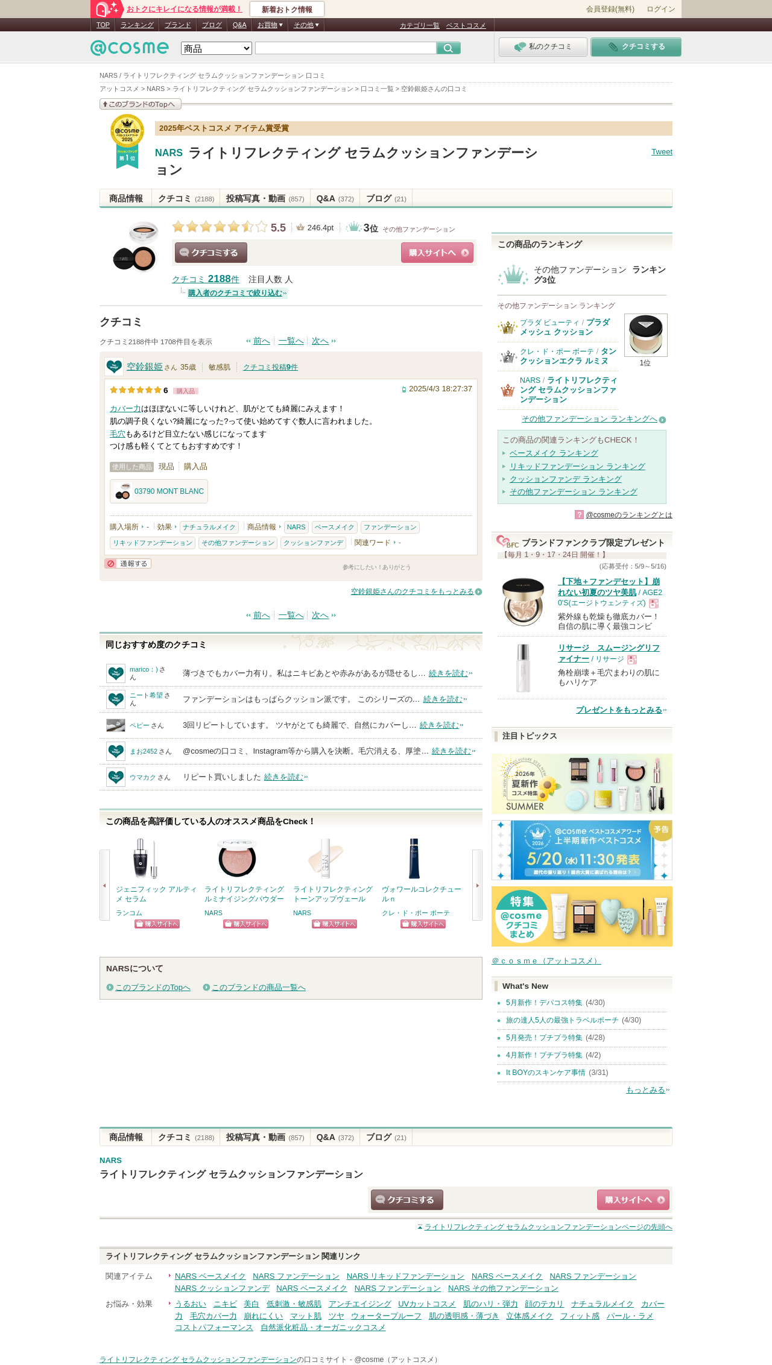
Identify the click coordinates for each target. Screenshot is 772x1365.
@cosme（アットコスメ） (397, 1359)
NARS (169, 153)
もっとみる (645, 1089)
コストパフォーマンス (214, 1327)
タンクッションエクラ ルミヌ (568, 356)
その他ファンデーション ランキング (574, 491)
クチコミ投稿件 (270, 367)
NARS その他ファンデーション (503, 1288)
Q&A (240, 24)
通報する (127, 563)
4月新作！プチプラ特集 (544, 1055)
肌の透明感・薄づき (464, 1315)
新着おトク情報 (287, 9)
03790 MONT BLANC (159, 491)
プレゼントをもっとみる (619, 709)
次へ (320, 340)
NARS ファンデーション (296, 1276)
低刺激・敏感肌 (294, 1303)
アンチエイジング (360, 1303)
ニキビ (225, 1303)
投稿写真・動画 (265, 198)
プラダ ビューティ (550, 322)
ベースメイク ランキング (554, 453)
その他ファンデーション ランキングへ (589, 418)
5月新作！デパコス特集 (544, 1002)
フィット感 (580, 1315)
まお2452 (143, 751)
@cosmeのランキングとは (629, 515)
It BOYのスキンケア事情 (546, 1072)
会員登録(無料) (610, 9)
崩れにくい (263, 1315)
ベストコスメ (466, 25)
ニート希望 (146, 695)
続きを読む (448, 673)
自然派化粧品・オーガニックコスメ (323, 1327)
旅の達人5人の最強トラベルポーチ (562, 1020)
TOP (103, 24)
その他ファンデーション (418, 229)
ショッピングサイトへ (437, 252)
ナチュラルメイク (209, 527)
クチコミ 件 (205, 279)
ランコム (129, 912)
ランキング (137, 24)
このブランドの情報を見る (141, 104)
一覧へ (291, 340)
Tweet (661, 151)
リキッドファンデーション (152, 542)
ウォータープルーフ (386, 1315)
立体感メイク (529, 1315)
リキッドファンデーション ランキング (577, 466)
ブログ (212, 24)
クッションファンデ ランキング (566, 479)
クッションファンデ (313, 542)
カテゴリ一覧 (420, 25)
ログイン (661, 9)
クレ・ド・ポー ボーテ (416, 912)
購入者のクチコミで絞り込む (235, 293)
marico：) (144, 669)
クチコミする (211, 252)
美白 (251, 1303)
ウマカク (143, 777)
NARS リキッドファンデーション (406, 1276)
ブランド (178, 24)
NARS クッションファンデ (222, 1288)
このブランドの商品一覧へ (259, 987)
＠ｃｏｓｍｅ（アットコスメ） (546, 960)
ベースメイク (335, 527)
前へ (261, 340)
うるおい (190, 1303)
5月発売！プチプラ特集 (544, 1037)
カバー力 (125, 408)
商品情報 (126, 198)
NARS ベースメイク (210, 1276)
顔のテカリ (544, 1303)
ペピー (140, 725)
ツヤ (336, 1315)
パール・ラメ (630, 1315)
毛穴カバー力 (213, 1315)
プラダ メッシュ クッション (565, 327)
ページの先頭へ (548, 1227)
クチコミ (186, 198)
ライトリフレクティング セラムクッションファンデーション (569, 390)
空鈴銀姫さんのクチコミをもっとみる (412, 591)
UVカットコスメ (427, 1303)
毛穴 (117, 433)
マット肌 (305, 1315)
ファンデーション (390, 527)
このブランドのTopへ (153, 987)
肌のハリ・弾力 (490, 1303)
